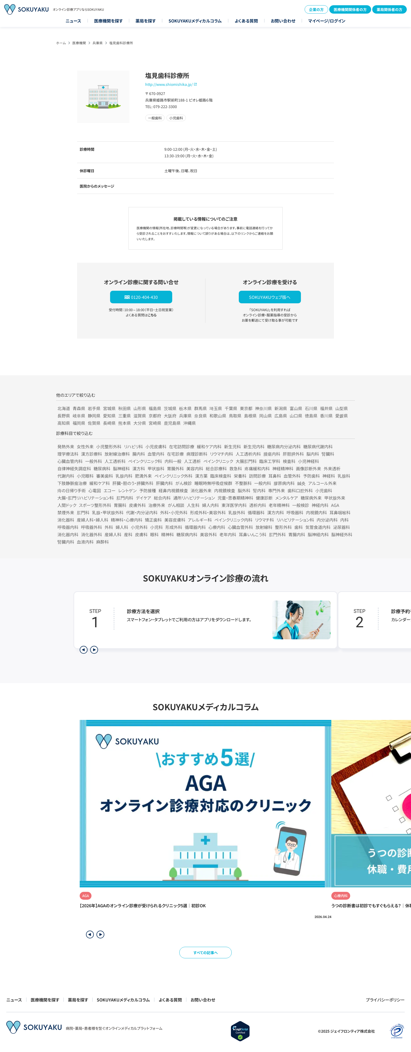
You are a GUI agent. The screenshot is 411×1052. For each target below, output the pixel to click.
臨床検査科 (220, 476)
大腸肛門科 (246, 461)
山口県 (296, 415)
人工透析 (192, 461)
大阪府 (170, 415)
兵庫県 (98, 42)
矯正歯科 (153, 520)
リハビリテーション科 (295, 520)
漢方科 (138, 468)
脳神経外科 (341, 534)
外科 (109, 527)
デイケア (143, 498)
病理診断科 (196, 454)
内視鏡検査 (224, 490)
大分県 (139, 423)
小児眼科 (85, 476)
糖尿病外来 (311, 498)
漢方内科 (275, 512)
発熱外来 (65, 446)
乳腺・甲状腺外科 (107, 512)
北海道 (63, 408)
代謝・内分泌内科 (142, 512)
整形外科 (283, 527)
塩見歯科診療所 (121, 42)
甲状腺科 (156, 468)
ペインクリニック (218, 461)
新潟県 (280, 408)
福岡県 (79, 423)
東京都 (246, 408)
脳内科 (312, 454)
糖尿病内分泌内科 (284, 446)
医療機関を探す (108, 21)
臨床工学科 (269, 461)
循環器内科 (195, 527)
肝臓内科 (164, 483)
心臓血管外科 (240, 527)
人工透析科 (115, 461)
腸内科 (138, 454)
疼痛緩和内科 (257, 468)
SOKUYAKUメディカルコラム (195, 21)
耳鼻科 (274, 476)
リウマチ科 (264, 520)
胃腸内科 (296, 534)
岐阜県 (79, 415)
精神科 (167, 534)
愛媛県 (341, 415)
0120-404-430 (144, 297)
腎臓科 (328, 454)
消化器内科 (67, 534)
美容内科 (194, 468)
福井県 (326, 408)
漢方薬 (201, 476)
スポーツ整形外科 (95, 505)
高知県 (63, 423)
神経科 (328, 476)
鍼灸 (301, 483)
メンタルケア (286, 498)
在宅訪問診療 (181, 446)
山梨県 (341, 408)
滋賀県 (139, 415)
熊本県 (124, 423)
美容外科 (208, 534)
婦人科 (122, 527)
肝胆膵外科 (293, 454)
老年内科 (227, 534)
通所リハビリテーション (194, 498)
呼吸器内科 (67, 527)
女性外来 (85, 446)
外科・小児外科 (173, 512)
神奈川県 (263, 408)
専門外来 (276, 490)
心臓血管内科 (70, 461)
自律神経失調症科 (74, 468)
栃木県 (185, 408)
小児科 (156, 527)
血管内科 (156, 454)
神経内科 (320, 505)
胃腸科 (120, 505)
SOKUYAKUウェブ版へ (269, 297)
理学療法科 (67, 454)
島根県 (250, 415)
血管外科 (292, 476)
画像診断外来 (308, 468)
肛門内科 (124, 498)
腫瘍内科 (271, 454)
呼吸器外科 (91, 527)
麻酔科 (102, 542)
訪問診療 (257, 476)
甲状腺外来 (334, 498)
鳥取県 (235, 415)
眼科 (154, 534)
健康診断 (264, 498)
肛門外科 (277, 534)
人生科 (193, 505)
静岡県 (94, 415)
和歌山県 (217, 415)
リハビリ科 (133, 446)
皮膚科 (141, 534)
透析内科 (257, 505)
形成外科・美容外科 (208, 512)
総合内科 (162, 498)
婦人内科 (210, 505)
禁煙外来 (65, 512)
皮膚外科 (137, 505)
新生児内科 (254, 446)
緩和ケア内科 (209, 446)
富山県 (296, 408)
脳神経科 (121, 468)
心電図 (94, 490)
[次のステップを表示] (94, 650)
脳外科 (244, 490)
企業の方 (316, 9)
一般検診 (300, 505)
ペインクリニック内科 (233, 520)
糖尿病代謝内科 (318, 446)
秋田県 (124, 408)
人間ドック (66, 505)
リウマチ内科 (221, 454)
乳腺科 (344, 476)
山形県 (139, 408)
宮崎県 (155, 423)
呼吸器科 (294, 512)
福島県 (155, 408)
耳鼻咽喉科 (339, 512)
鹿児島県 (172, 423)
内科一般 (173, 461)
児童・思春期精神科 (235, 498)
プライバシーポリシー (385, 1000)
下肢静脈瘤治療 (72, 483)
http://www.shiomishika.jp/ (169, 84)
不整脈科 (243, 483)
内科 (344, 520)
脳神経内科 (318, 534)
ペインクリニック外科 (173, 476)
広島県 (280, 415)
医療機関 (79, 42)
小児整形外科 (108, 446)
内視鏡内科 (316, 512)
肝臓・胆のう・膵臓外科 (132, 483)
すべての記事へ (205, 952)
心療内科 (216, 527)
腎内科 (259, 490)
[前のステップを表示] (84, 650)
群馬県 (200, 408)
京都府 (155, 415)
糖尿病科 (102, 468)
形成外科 (173, 527)
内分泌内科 (327, 520)
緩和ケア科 (99, 483)
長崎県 (109, 423)
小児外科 (139, 527)
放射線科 (264, 527)
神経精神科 (282, 468)
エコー (110, 490)
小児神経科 (308, 461)
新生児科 (232, 446)
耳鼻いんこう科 (252, 534)
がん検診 (183, 483)
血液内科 (85, 542)
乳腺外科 (236, 512)
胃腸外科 (175, 468)
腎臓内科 (65, 542)
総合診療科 (216, 468)
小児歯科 (323, 490)
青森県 (79, 408)
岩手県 (94, 408)
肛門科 (83, 512)
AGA (335, 505)
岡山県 (265, 415)
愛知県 (109, 415)
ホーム (61, 42)
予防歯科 (311, 476)
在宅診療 (175, 454)
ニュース (73, 21)
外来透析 (332, 468)
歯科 (298, 527)
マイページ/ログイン (326, 21)
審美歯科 (104, 476)
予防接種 (147, 490)
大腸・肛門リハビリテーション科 (85, 498)
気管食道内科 (318, 527)
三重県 (124, 415)
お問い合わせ (283, 21)
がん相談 (176, 505)
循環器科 (256, 512)
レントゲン (127, 490)
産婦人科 (113, 534)
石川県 (311, 408)
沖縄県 (189, 423)
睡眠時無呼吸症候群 (213, 483)
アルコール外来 (322, 483)
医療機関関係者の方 (350, 9)
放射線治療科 (117, 454)
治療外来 (156, 505)
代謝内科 (65, 476)
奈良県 (200, 415)
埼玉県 (215, 408)
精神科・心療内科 (126, 520)
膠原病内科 (284, 483)
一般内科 (262, 483)
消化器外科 (91, 534)
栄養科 (240, 476)
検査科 (289, 461)
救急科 (235, 468)
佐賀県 (94, 423)
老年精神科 (279, 505)
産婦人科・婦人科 (92, 520)
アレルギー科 (200, 520)
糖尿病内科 (186, 534)
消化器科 (65, 520)
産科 (128, 534)
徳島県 (311, 415)
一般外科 (93, 461)
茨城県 (170, 408)
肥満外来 (143, 476)
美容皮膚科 (174, 520)
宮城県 (109, 408)
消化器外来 (201, 490)
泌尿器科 (341, 527)
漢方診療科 (91, 454)
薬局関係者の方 (389, 9)
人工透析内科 (248, 454)
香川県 (326, 415)
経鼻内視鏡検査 (173, 490)
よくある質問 (246, 21)
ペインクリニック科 (145, 461)
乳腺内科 (124, 476)
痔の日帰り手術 (71, 490)
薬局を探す (146, 21)
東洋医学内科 (234, 505)
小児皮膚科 (155, 446)
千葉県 (231, 408)
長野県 (63, 415)
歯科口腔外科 (300, 490)
